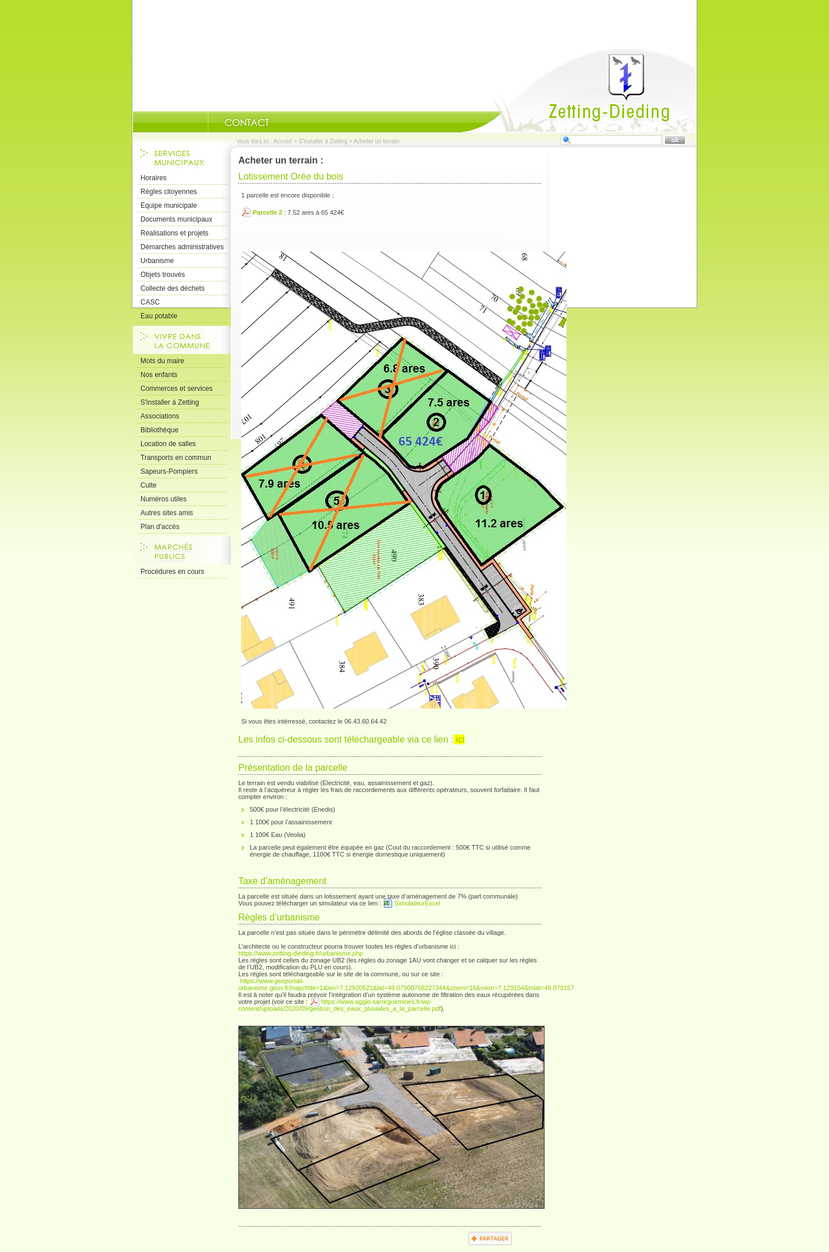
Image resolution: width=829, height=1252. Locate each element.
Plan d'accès (160, 527)
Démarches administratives (182, 247)
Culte (148, 485)
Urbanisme (157, 261)
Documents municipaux (176, 219)
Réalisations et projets (174, 233)
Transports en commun (175, 458)
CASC (149, 302)
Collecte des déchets (172, 288)
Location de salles (168, 444)
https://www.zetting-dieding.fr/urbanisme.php (300, 953)
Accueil (578, 89)
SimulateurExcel (417, 903)
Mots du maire (162, 361)
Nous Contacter (247, 122)
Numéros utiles (163, 499)
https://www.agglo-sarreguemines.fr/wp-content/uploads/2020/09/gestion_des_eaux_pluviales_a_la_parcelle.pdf (339, 1005)
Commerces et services (176, 389)
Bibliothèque (159, 430)
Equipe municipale (168, 205)
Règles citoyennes (168, 192)
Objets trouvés (162, 275)
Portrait (193, 122)
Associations (159, 416)
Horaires (153, 178)
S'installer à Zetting (323, 141)
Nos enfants (158, 375)
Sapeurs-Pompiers (168, 471)
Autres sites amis (166, 513)
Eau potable (158, 316)
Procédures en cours (172, 572)
